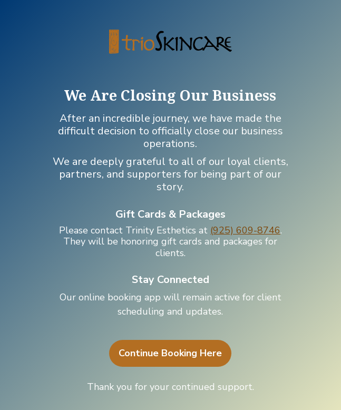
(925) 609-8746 (245, 230)
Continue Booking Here (170, 353)
